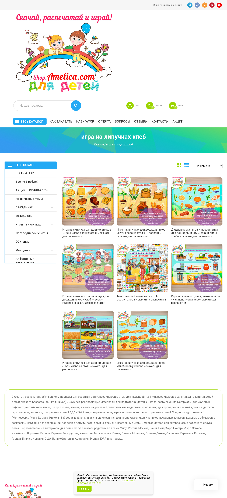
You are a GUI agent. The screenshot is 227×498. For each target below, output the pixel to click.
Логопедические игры (32, 151)
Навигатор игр (124, 428)
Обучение (22, 160)
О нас (118, 445)
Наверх (207, 484)
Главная (99, 62)
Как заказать (100, 39)
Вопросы (161, 39)
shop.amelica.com (58, 487)
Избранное (189, 23)
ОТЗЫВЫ (180, 39)
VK (196, 5)
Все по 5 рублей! (27, 100)
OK (204, 5)
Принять (84, 488)
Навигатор (124, 39)
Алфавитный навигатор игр (26, 178)
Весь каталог (71, 40)
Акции (217, 39)
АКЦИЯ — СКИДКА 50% (32, 108)
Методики (23, 168)
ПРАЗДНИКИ (24, 125)
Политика (91, 450)
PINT (212, 5)
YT (219, 5)
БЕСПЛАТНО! (25, 91)
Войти (162, 23)
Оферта (143, 39)
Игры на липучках (28, 142)
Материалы (24, 134)
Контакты (199, 39)
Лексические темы (29, 117)
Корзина (217, 23)
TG (189, 5)
